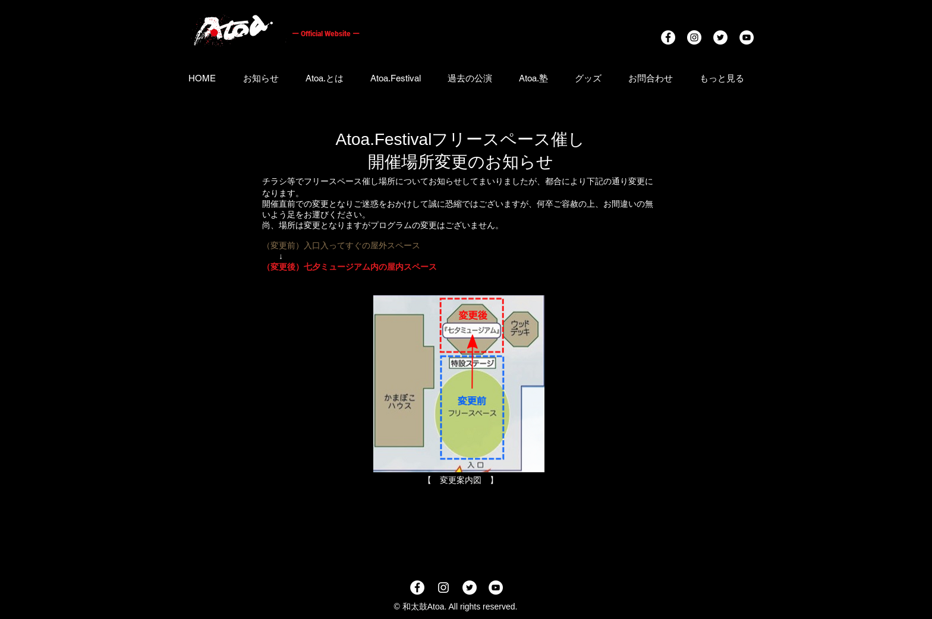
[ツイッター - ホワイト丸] (720, 37)
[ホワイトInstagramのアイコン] (443, 587)
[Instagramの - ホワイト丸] (694, 37)
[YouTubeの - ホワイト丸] (746, 37)
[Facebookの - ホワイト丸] (668, 37)
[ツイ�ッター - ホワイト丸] (469, 587)
